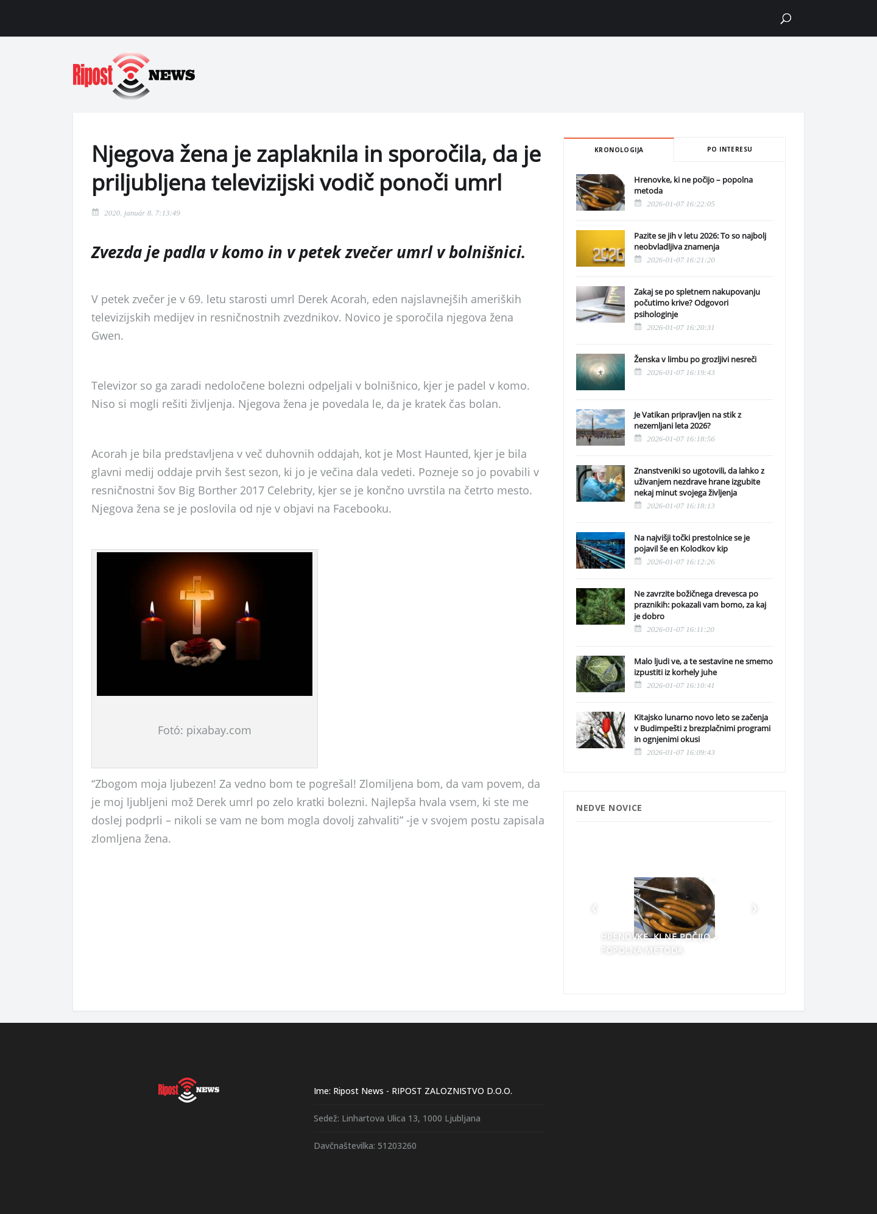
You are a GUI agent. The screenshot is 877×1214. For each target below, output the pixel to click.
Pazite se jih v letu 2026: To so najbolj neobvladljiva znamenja (700, 241)
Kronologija (618, 150)
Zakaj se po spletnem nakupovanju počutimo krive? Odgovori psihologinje (697, 302)
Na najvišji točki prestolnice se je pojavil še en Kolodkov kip (692, 543)
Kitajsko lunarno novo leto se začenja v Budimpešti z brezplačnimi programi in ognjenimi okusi (702, 728)
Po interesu (729, 149)
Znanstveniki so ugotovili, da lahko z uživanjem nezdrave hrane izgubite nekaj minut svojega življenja (699, 481)
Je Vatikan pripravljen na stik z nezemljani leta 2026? (687, 420)
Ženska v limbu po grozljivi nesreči (695, 359)
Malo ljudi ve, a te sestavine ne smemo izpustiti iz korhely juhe (703, 667)
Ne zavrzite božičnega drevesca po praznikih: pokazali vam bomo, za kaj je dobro (700, 604)
